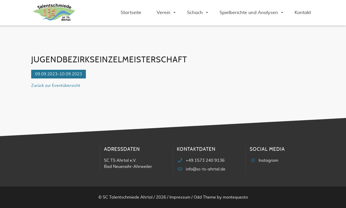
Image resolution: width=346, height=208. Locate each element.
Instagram (268, 160)
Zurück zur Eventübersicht (55, 86)
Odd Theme (205, 197)
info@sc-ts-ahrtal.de (205, 169)
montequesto (235, 197)
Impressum (179, 197)
